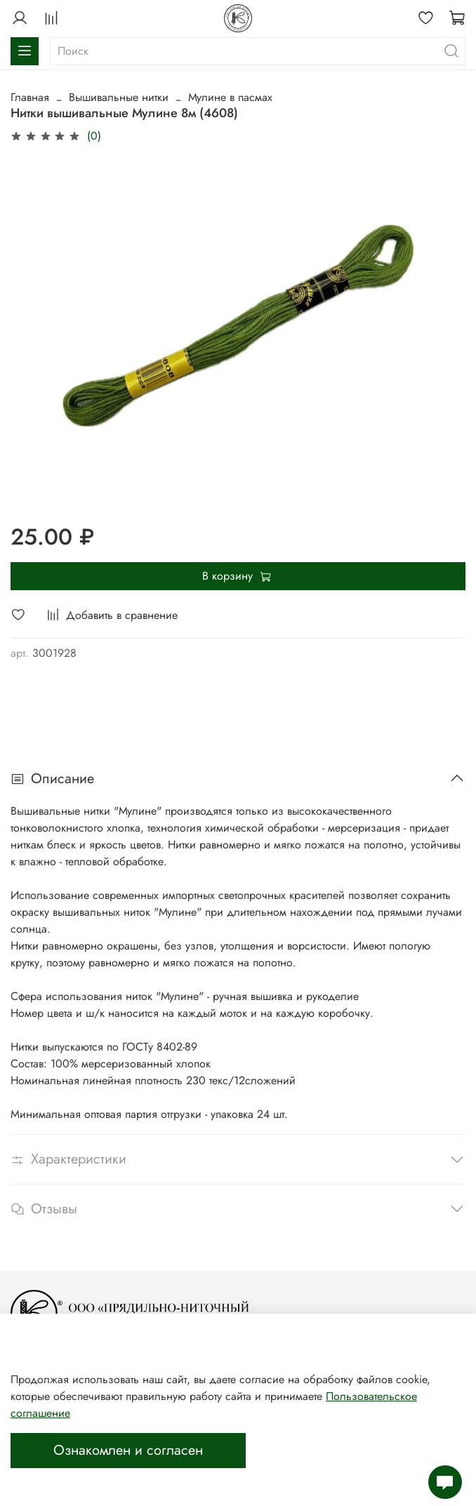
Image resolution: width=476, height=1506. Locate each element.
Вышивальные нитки (118, 97)
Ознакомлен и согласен (128, 1450)
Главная (30, 97)
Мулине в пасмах (230, 97)
